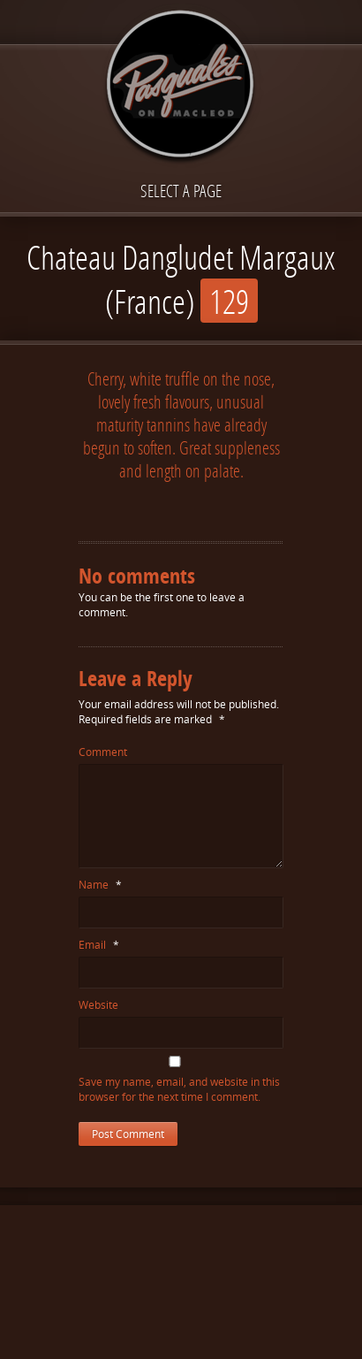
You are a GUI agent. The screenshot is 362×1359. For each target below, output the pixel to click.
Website (98, 1004)
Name (100, 884)
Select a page (181, 190)
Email (99, 944)
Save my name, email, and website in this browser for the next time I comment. (179, 1089)
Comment (103, 752)
